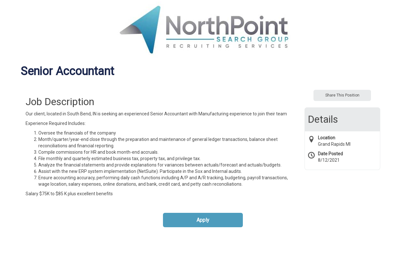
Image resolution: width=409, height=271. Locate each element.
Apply (203, 220)
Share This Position (342, 95)
